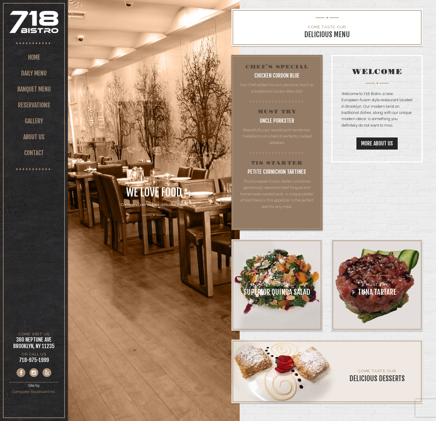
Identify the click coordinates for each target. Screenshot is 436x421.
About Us (34, 137)
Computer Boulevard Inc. (34, 391)
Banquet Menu (34, 89)
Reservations (34, 105)
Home (34, 57)
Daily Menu (34, 73)
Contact (34, 153)
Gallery (34, 121)
